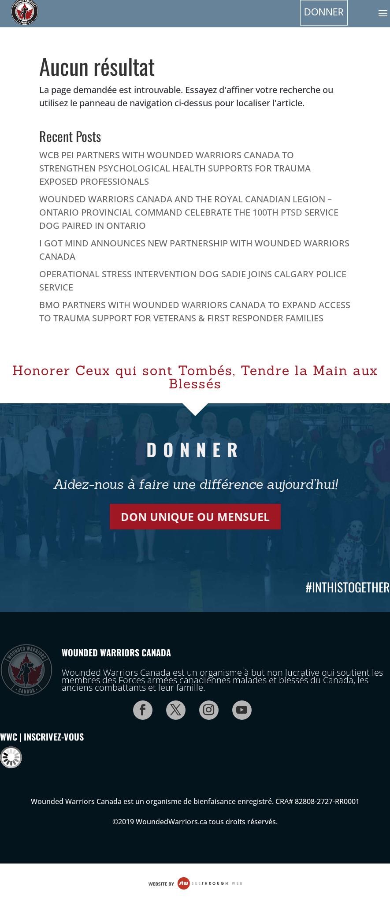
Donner (324, 12)
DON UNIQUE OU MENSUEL (195, 516)
